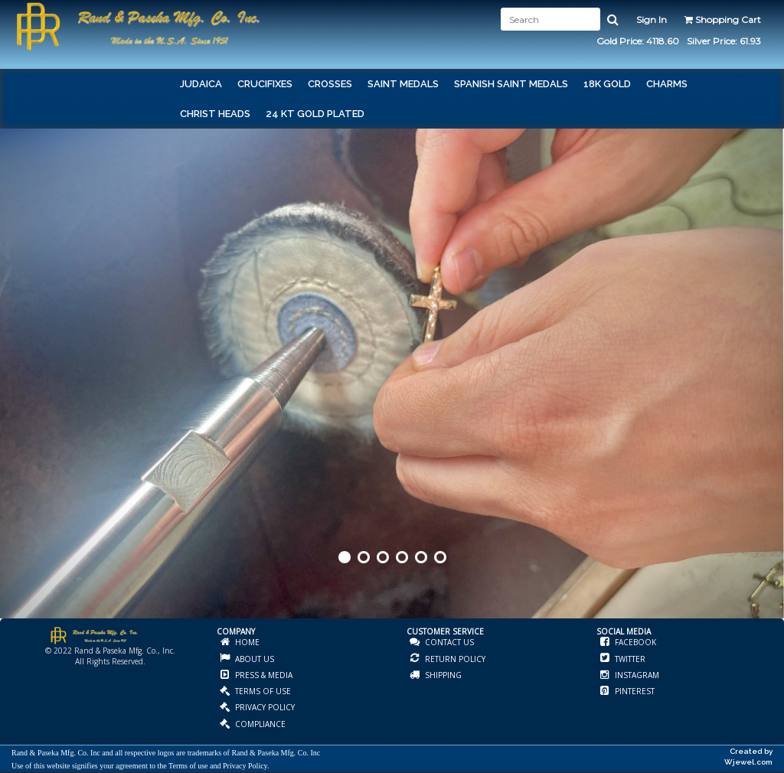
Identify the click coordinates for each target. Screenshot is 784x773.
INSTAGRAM (635, 675)
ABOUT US (253, 659)
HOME (246, 642)
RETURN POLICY (454, 659)
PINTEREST (633, 691)
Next (771, 396)
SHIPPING (442, 675)
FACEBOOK (634, 642)
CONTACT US (448, 642)
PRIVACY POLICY (264, 707)
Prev (13, 396)
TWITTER (628, 659)
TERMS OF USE (262, 691)
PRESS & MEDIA (262, 675)
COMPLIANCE (259, 724)
